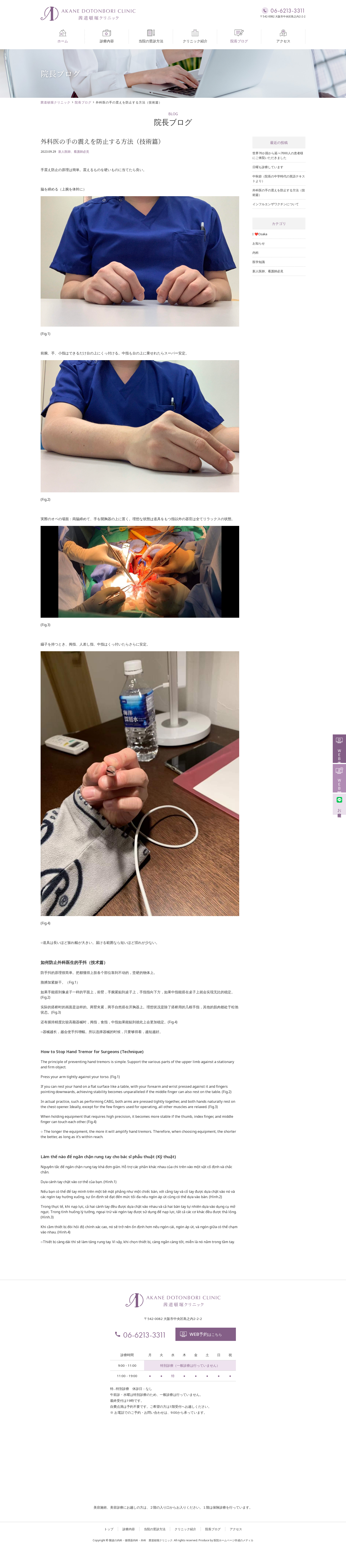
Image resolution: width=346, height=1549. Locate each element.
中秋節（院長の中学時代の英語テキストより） (278, 178)
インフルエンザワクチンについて (275, 204)
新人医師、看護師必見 (73, 151)
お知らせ (258, 243)
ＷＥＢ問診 (339, 777)
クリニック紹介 (195, 36)
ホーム (62, 36)
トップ (108, 1529)
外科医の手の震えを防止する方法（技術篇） (278, 192)
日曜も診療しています (267, 167)
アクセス (283, 36)
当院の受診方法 (151, 36)
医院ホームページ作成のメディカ (233, 1540)
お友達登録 (339, 803)
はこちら (201, 1334)
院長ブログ (239, 36)
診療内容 (107, 36)
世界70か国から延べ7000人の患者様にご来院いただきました (277, 155)
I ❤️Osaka (259, 234)
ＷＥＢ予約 (339, 748)
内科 (255, 252)
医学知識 (258, 262)
